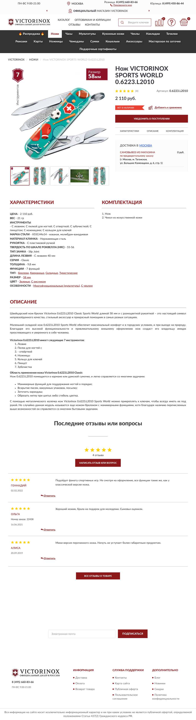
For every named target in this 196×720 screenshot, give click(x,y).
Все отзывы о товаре (98, 576)
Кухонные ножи (113, 33)
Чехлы (135, 33)
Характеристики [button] (129, 131)
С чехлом (87, 286)
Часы (68, 33)
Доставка (81, 677)
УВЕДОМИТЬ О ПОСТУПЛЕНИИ (152, 119)
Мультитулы (87, 33)
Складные (52, 273)
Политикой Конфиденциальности (95, 642)
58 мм (27, 277)
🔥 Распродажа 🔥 (31, 33)
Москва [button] (145, 145)
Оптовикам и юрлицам (93, 20)
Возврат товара (85, 689)
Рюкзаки (21, 41)
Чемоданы (76, 41)
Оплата (80, 683)
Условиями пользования (129, 642)
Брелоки (23, 273)
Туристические (68, 273)
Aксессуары (134, 41)
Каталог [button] (64, 20)
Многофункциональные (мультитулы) (56, 286)
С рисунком (38, 281)
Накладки (153, 33)
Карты (38, 41)
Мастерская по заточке (165, 41)
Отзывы (74, 24)
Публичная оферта (126, 689)
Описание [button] (152, 131)
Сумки (94, 41)
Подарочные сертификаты (98, 49)
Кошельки (113, 41)
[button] (121, 5)
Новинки (159, 683)
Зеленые (24, 281)
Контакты (92, 24)
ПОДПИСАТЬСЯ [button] (132, 634)
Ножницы (56, 41)
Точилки (172, 33)
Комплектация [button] (175, 131)
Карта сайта (122, 683)
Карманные (37, 273)
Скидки (159, 689)
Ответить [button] (48, 495)
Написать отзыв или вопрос (98, 463)
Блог (157, 677)
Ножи (55, 33)
